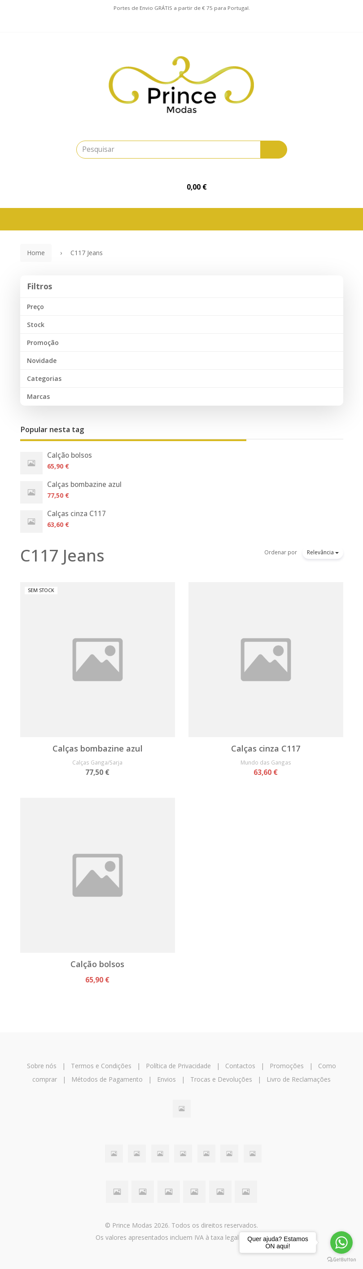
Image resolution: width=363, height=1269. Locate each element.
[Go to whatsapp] (341, 1242)
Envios (166, 1079)
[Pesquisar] (273, 150)
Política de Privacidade (178, 1065)
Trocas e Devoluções (221, 1079)
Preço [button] (35, 306)
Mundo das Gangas (266, 762)
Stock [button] (35, 324)
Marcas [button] (38, 396)
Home (36, 252)
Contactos (240, 1065)
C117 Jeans (62, 555)
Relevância (323, 552)
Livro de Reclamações (299, 1079)
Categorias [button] (44, 378)
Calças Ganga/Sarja (97, 762)
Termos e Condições (101, 1065)
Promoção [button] (43, 342)
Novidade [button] (42, 360)
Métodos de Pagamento (107, 1079)
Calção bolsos (69, 455)
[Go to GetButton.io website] (341, 1260)
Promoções (287, 1065)
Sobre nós (42, 1065)
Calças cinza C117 (76, 513)
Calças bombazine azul (84, 484)
